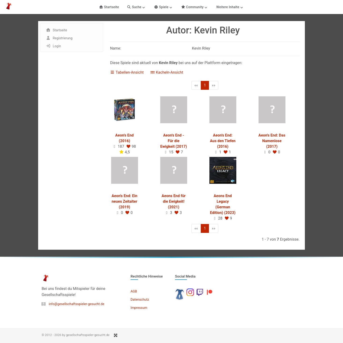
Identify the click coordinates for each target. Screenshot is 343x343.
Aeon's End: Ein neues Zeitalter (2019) (124, 201)
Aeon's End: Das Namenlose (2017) (272, 141)
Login (57, 46)
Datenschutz (140, 299)
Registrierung (63, 38)
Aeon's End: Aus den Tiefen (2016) (222, 141)
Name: (115, 48)
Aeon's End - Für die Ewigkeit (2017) (173, 141)
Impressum (139, 308)
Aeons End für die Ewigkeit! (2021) (174, 201)
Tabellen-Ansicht (127, 72)
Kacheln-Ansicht (166, 72)
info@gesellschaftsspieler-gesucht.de (76, 304)
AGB (134, 291)
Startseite (109, 7)
